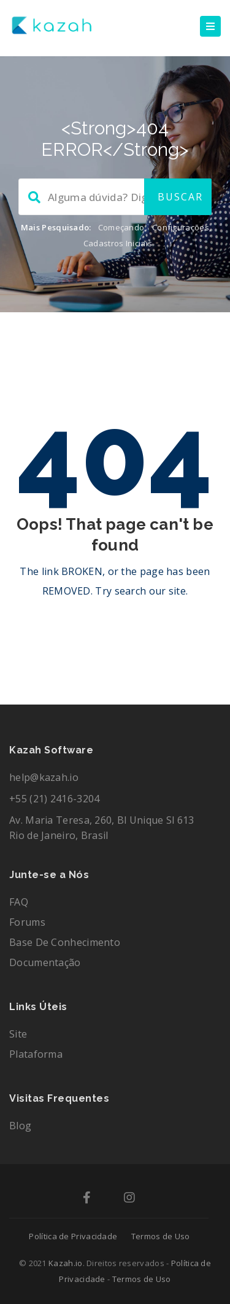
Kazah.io (65, 1263)
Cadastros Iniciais (117, 243)
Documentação (45, 962)
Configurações (180, 227)
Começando (121, 227)
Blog (20, 1125)
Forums (27, 922)
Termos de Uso (160, 1236)
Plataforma (36, 1054)
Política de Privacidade (73, 1236)
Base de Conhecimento (64, 942)
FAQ (18, 902)
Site (18, 1034)
